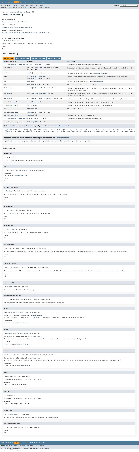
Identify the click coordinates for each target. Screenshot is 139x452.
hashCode (30, 81)
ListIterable (9, 64)
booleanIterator (36, 129)
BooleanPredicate (39, 88)
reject (29, 88)
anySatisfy (17, 129)
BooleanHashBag (7, 32)
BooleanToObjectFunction (43, 67)
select (29, 93)
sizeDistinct (32, 108)
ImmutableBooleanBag (9, 27)
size (83, 141)
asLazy (25, 129)
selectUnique (32, 105)
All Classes (40, 5)
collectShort (8, 131)
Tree (25, 2)
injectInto (87, 131)
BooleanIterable (8, 22)
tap (28, 112)
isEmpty (40, 141)
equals (29, 73)
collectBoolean (61, 129)
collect (30, 67)
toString (90, 141)
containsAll (27, 131)
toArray (119, 131)
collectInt (117, 129)
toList (131, 131)
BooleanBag (8, 88)
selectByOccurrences (35, 98)
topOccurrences (32, 118)
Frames (22, 5)
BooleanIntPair (20, 64)
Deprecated (31, 2)
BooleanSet (14, 105)
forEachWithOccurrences (36, 76)
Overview (4, 2)
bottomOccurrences (34, 64)
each (62, 131)
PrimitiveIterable (21, 22)
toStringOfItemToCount (35, 122)
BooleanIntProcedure (35, 78)
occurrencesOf (32, 84)
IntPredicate (48, 98)
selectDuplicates (33, 102)
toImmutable (31, 115)
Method (25, 7)
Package (10, 2)
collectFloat (107, 129)
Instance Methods (22, 58)
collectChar (83, 129)
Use (21, 2)
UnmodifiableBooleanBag (41, 32)
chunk (45, 129)
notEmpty (77, 141)
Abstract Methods (38, 58)
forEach (79, 131)
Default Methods (54, 58)
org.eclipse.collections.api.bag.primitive (22, 12)
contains (18, 131)
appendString (8, 141)
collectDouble (95, 129)
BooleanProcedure (36, 112)
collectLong (127, 129)
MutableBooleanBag (25, 27)
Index (38, 2)
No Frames (29, 5)
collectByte (73, 129)
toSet (6, 133)
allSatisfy (8, 129)
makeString (49, 141)
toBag (126, 131)
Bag (8, 67)
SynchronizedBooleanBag (23, 32)
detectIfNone (54, 131)
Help (42, 2)
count (46, 131)
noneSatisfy (97, 131)
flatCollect (70, 131)
